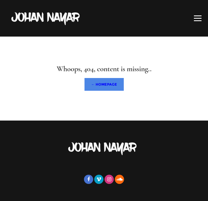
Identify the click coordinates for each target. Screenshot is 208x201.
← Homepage (104, 84)
